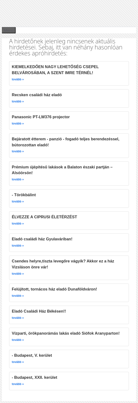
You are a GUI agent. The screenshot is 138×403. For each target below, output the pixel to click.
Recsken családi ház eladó (37, 95)
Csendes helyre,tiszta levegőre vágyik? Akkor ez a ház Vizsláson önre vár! (63, 264)
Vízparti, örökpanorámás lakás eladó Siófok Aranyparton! (66, 333)
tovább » (18, 79)
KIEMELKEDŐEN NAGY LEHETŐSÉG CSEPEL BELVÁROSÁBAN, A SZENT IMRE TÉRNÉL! (55, 70)
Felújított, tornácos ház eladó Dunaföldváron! (54, 289)
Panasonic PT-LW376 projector (41, 117)
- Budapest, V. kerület (32, 355)
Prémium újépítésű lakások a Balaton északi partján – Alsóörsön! (62, 170)
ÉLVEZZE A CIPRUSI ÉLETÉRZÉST (44, 217)
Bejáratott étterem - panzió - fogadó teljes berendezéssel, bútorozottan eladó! (65, 142)
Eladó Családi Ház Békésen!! (39, 311)
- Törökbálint (24, 195)
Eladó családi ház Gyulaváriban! (42, 239)
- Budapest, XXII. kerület (34, 377)
